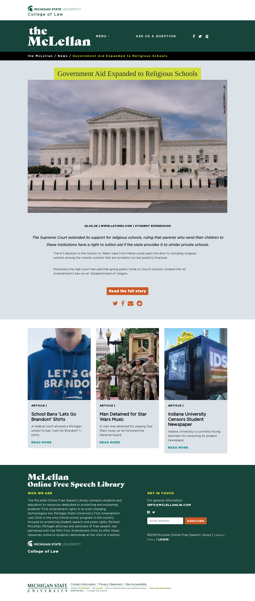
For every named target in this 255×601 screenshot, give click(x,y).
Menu (102, 36)
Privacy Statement (110, 584)
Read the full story (127, 291)
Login (163, 539)
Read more (41, 442)
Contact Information (83, 584)
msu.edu (99, 588)
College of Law (45, 14)
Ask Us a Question (156, 36)
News (63, 56)
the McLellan (40, 56)
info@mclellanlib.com (169, 504)
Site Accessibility (136, 584)
